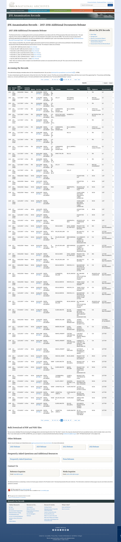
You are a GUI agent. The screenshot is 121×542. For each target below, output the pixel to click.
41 (57, 79)
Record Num (14, 88)
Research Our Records (17, 10)
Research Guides (49, 505)
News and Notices (66, 507)
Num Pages (89, 88)
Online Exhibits (12, 521)
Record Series (106, 89)
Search (110, 5)
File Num (52, 88)
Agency (33, 89)
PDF (38, 93)
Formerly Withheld (27, 88)
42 (59, 79)
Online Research (14, 505)
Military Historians (31, 509)
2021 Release (94, 447)
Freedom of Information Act (64, 536)
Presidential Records (14, 514)
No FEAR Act (74, 536)
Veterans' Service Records (39, 10)
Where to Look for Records (50, 515)
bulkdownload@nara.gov (69, 433)
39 (52, 79)
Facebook (53, 530)
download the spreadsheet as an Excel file (62, 72)
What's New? (66, 505)
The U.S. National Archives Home (29, 4)
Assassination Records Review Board (100, 43)
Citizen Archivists (92, 2)
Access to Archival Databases (16, 516)
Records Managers (31, 514)
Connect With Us (60, 527)
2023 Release (41, 447)
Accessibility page (44, 490)
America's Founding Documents (103, 10)
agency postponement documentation (41, 443)
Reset (111, 83)
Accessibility (48, 536)
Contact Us (110, 2)
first (42, 79)
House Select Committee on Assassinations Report (98, 41)
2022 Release (68, 447)
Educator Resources (60, 10)
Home (10, 18)
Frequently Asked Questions (21, 459)
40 (55, 79)
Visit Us (82, 10)
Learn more (107, 539)
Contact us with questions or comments (17, 497)
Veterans (29, 515)
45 (66, 79)
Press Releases (68, 459)
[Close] (119, 528)
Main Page (93, 34)
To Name (57, 89)
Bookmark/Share (101, 2)
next (75, 79)
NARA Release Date (20, 88)
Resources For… (31, 505)
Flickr (68, 530)
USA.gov (80, 536)
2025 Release (15, 447)
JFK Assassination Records (30, 18)
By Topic (11, 507)
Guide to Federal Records (50, 512)
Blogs (65, 530)
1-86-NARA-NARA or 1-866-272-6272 (60, 539)
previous (46, 79)
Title (78, 89)
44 (64, 79)
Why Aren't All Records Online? (51, 517)
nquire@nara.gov (18, 474)
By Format (11, 509)
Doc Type (46, 89)
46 (68, 79)
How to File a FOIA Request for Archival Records (51, 520)
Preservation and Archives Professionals (33, 511)
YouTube (63, 530)
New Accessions (66, 509)
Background (94, 36)
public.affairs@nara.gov (72, 474)
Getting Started (48, 507)
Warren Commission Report (98, 38)
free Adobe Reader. (25, 489)
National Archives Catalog (15, 512)
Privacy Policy (54, 536)
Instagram (58, 530)
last (79, 79)
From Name (70, 89)
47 (70, 79)
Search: (84, 83)
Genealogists (30, 507)
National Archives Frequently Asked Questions (51, 509)
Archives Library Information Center (15, 518)
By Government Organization (15, 511)
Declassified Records (49, 514)
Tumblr (60, 530)
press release (33, 47)
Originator (95, 89)
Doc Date (38, 89)
